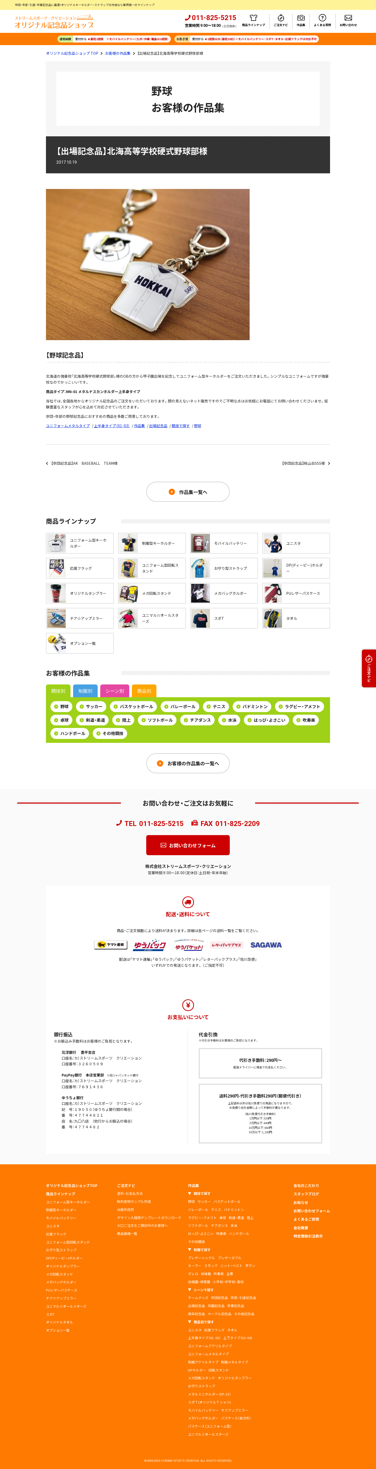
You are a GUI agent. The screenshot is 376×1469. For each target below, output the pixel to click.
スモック (211, 1265)
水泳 (229, 720)
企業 (229, 1273)
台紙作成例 (125, 1209)
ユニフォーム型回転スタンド (68, 1242)
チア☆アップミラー (61, 1298)
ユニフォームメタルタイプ (68, 425)
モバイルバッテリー (61, 1217)
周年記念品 (196, 1313)
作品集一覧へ (193, 491)
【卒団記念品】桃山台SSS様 (303, 463)
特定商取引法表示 (308, 1236)
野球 (197, 425)
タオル (232, 1329)
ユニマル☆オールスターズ (66, 1306)
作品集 (139, 425)
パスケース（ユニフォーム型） (210, 1426)
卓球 (61, 720)
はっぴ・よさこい (266, 720)
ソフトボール (157, 720)
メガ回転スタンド (59, 1274)
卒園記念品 (216, 1305)
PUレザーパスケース (61, 1290)
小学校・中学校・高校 (228, 1281)
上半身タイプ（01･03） (112, 425)
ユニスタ (53, 1225)
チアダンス (197, 720)
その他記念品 (244, 1313)
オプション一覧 (58, 1330)
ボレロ (193, 1273)
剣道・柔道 (92, 720)
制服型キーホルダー (61, 1209)
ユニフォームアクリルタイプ (210, 1345)
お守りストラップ (201, 1386)
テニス (216, 706)
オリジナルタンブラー (63, 1266)
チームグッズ (198, 1297)
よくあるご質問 (306, 1219)
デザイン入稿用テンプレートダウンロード (149, 1217)
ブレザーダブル (230, 1257)
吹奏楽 (305, 720)
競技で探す (181, 425)
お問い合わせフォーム (192, 845)
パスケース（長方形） (236, 1418)
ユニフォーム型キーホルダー (68, 1201)
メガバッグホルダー (61, 1282)
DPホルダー (197, 1370)
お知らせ (300, 1202)
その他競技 (110, 733)
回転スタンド (219, 1370)
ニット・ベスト (231, 1265)
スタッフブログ (306, 1193)
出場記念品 (158, 425)
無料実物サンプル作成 (134, 1201)
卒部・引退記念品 (243, 1297)
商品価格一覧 (127, 1233)
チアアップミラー (234, 1410)
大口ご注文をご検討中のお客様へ (142, 1225)
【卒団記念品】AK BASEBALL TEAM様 (84, 463)
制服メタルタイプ (234, 1362)
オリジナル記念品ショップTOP (71, 1185)
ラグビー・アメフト (299, 706)
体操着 (206, 1273)
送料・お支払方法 (130, 1193)
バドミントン (252, 706)
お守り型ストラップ (61, 1249)
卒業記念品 (235, 1305)
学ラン (250, 1265)
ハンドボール (69, 733)
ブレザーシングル (201, 1257)
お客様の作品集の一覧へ (193, 763)
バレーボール (180, 706)
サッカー (91, 706)
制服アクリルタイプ (203, 1362)
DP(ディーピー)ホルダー (64, 1258)
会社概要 (300, 1227)
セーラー (195, 1265)
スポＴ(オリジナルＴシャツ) (209, 1402)
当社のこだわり (306, 1185)
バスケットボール (133, 706)
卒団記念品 (219, 1297)
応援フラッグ (56, 1234)
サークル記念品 (219, 1313)
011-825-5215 (161, 824)
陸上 (123, 720)
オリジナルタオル (59, 1322)
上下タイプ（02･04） (237, 1337)
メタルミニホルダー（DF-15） (209, 1394)
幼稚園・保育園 (199, 1281)
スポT (50, 1314)
